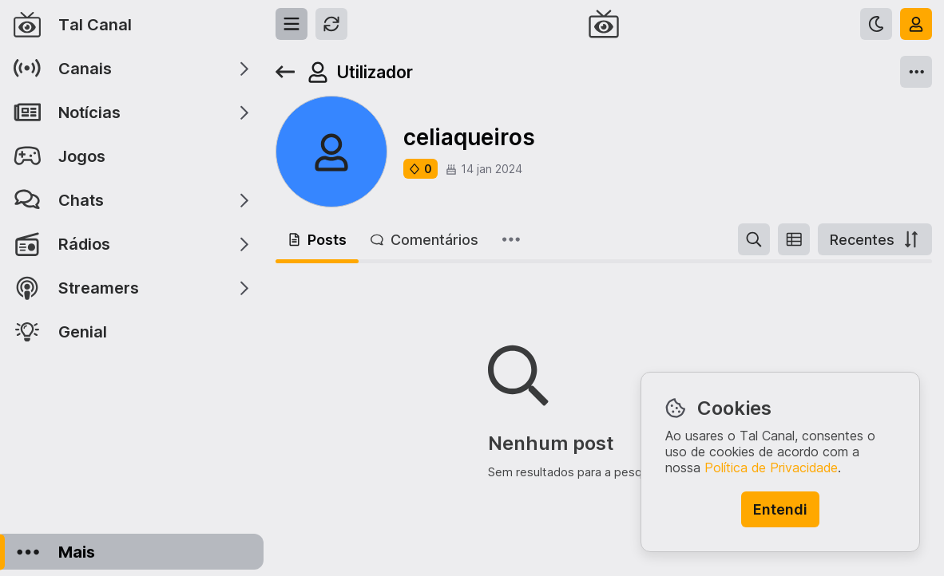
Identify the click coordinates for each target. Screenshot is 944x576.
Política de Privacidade (771, 467)
